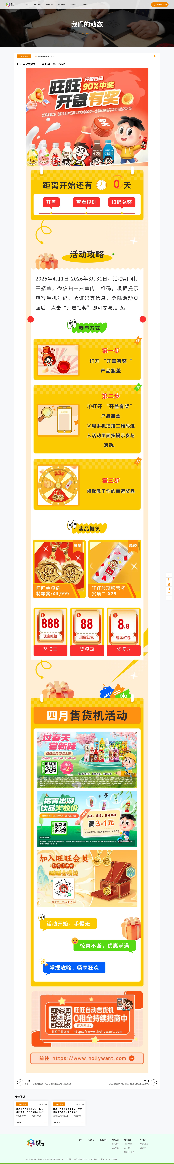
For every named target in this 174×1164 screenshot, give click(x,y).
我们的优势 (128, 1144)
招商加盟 (73, 4)
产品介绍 (37, 4)
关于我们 (86, 4)
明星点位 (115, 1144)
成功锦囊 (115, 1148)
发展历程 (143, 1148)
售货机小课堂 (129, 1152)
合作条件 (127, 1148)
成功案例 (61, 4)
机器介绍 (49, 4)
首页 (27, 4)
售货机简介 (144, 1144)
